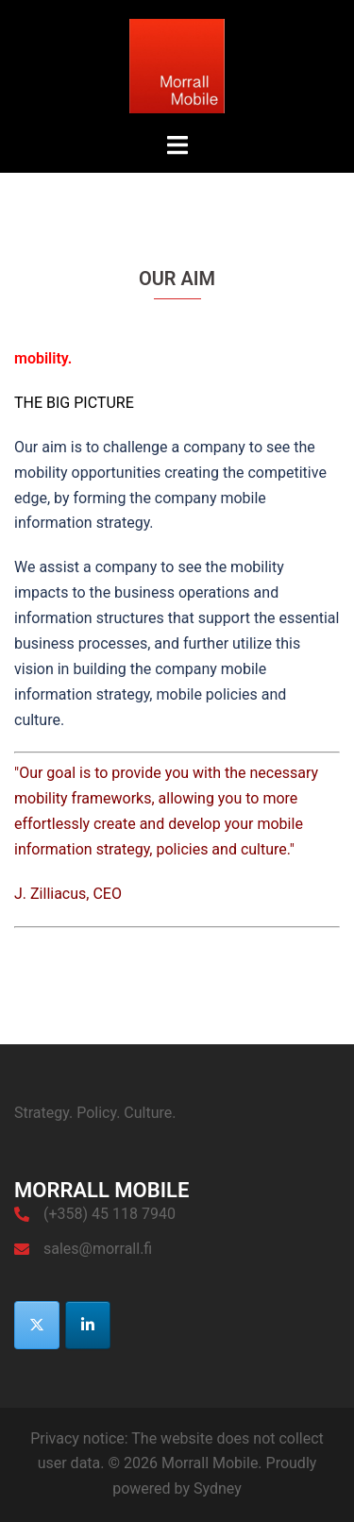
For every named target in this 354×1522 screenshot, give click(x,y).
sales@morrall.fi (97, 1249)
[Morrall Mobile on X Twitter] (36, 1325)
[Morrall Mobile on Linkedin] (87, 1325)
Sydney (218, 1488)
